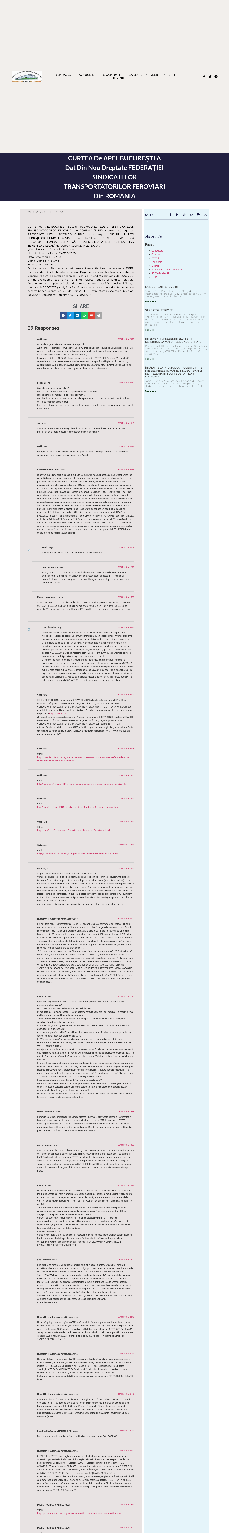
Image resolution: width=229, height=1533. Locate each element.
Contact (118, 78)
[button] (63, 315)
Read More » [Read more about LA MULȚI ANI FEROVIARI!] (150, 301)
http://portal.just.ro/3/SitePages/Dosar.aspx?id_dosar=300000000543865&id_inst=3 (79, 1513)
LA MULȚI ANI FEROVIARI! (161, 286)
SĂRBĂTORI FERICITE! (159, 310)
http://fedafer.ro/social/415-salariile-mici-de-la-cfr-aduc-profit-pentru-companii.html (78, 807)
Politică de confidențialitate (166, 269)
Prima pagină (62, 74)
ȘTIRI (172, 74)
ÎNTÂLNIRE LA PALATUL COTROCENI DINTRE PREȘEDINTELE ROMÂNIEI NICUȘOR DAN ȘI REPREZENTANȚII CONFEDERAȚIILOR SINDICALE (173, 372)
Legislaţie (135, 74)
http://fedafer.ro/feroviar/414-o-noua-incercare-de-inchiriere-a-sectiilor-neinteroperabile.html (82, 784)
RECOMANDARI (111, 74)
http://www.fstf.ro (58, 713)
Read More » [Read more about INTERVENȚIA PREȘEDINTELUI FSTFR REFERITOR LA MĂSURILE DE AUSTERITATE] (150, 359)
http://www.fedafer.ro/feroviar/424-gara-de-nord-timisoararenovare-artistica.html (77, 853)
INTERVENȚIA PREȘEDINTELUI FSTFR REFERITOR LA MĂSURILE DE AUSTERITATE (173, 340)
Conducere (86, 74)
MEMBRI (155, 74)
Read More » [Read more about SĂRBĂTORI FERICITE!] (150, 330)
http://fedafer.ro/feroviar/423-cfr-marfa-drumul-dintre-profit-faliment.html (73, 830)
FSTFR (155, 258)
